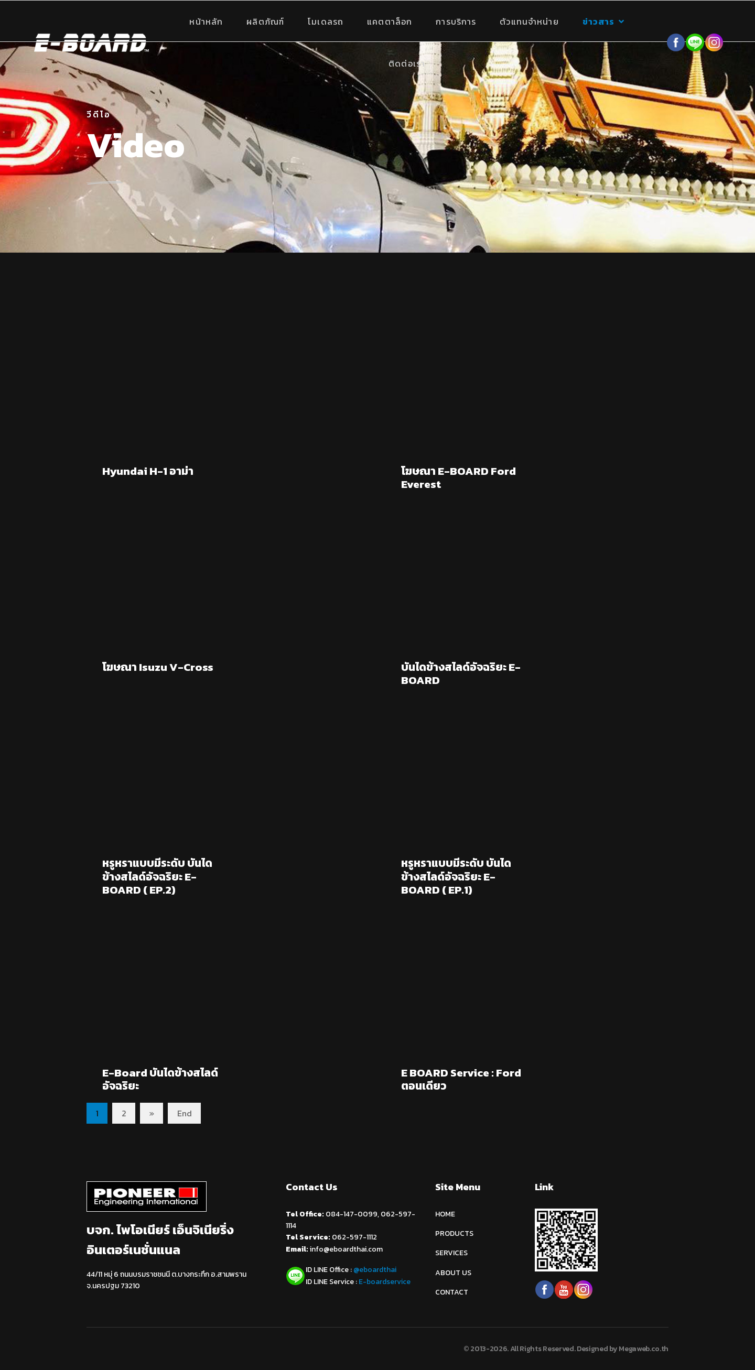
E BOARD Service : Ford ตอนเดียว (461, 1079)
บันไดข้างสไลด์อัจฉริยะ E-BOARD (461, 673)
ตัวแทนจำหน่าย (529, 21)
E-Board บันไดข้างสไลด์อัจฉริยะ (160, 1079)
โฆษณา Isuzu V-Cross (157, 667)
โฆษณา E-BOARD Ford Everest (458, 477)
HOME (445, 1214)
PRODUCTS (454, 1233)
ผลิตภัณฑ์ (265, 21)
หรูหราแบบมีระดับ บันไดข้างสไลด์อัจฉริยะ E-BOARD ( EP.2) (157, 876)
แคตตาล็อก (389, 21)
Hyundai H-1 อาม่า (147, 471)
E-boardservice (385, 1281)
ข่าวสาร (599, 21)
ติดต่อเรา (407, 63)
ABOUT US (453, 1272)
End (184, 1113)
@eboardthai (374, 1269)
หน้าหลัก (206, 21)
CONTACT (451, 1292)
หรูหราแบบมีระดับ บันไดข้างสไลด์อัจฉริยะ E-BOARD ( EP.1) (456, 876)
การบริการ (456, 21)
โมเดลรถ (325, 21)
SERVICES (451, 1252)
